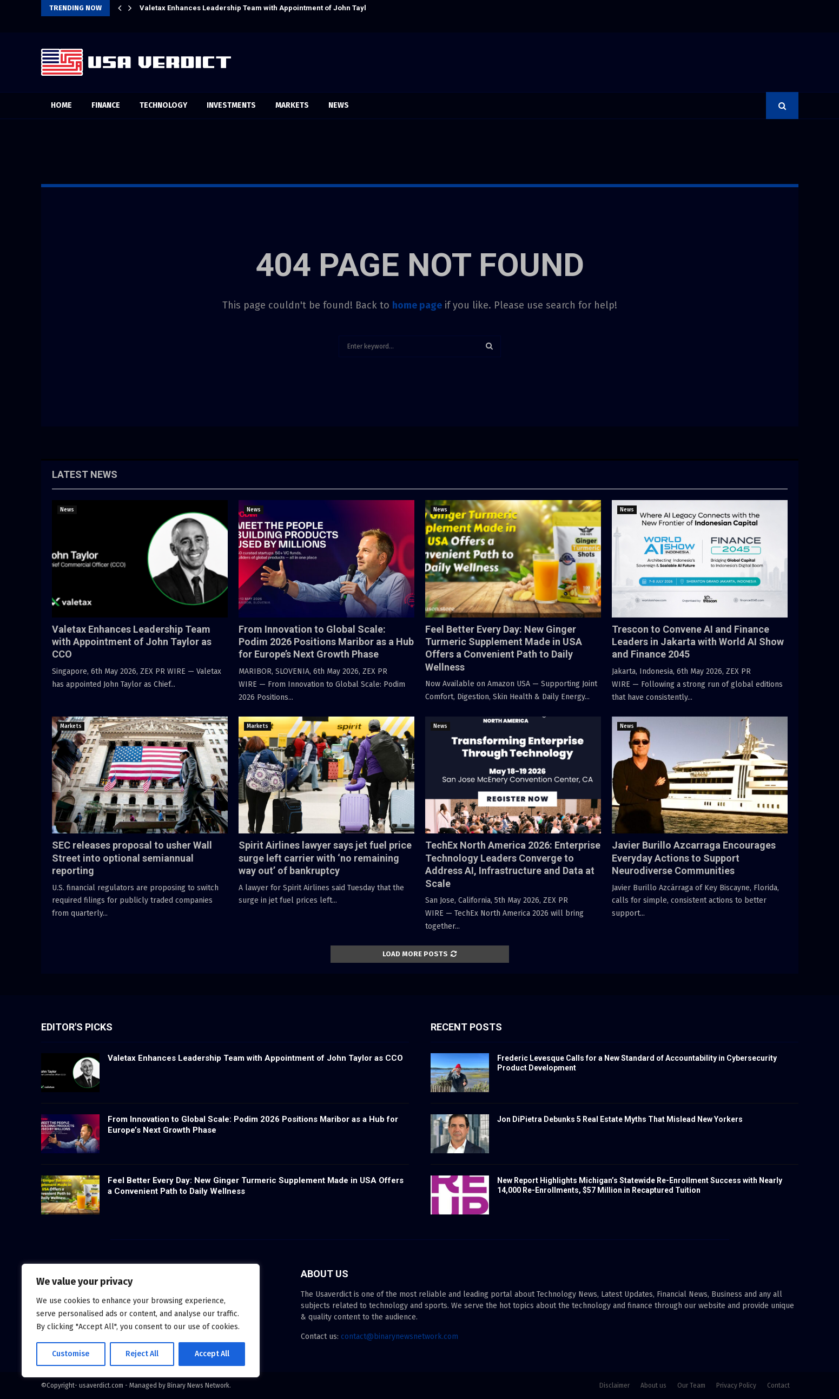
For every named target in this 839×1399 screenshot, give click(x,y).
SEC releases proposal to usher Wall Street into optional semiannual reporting (132, 857)
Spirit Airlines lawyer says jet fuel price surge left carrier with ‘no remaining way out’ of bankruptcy (325, 857)
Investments (231, 105)
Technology (163, 105)
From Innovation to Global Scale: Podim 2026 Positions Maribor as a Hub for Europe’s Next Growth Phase (326, 641)
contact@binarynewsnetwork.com (399, 1336)
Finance (105, 105)
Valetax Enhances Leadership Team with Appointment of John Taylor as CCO (270, 8)
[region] (141, 1320)
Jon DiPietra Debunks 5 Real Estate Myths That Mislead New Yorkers (620, 1119)
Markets (292, 105)
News (338, 105)
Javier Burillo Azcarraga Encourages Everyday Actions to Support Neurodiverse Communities (694, 857)
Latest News (84, 474)
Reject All (141, 1353)
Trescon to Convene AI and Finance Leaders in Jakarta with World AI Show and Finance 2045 (698, 641)
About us (653, 1385)
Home (61, 105)
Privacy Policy (736, 1385)
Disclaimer (614, 1385)
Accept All (211, 1353)
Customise (70, 1353)
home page (417, 305)
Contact (778, 1385)
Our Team (691, 1385)
